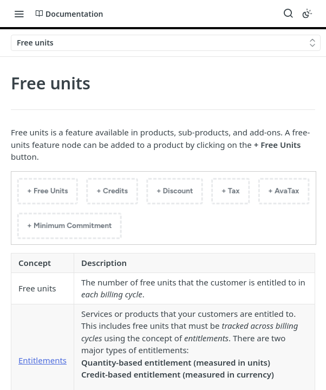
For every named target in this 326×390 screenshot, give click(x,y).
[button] (163, 208)
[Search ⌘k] (288, 13)
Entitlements (42, 360)
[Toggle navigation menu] (19, 13)
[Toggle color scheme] (307, 13)
